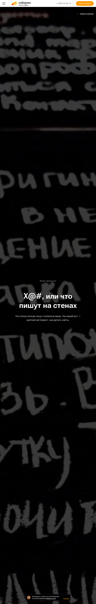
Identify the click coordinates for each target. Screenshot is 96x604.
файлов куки (51, 598)
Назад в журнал (87, 14)
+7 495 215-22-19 (63, 3)
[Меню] (3, 3)
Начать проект (85, 3)
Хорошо (66, 598)
